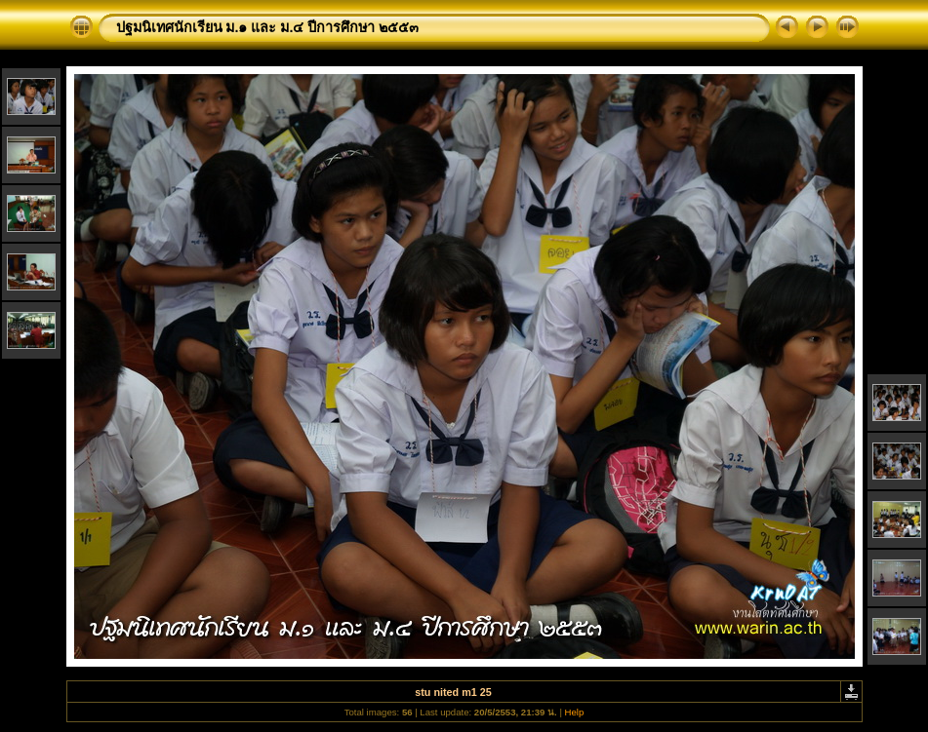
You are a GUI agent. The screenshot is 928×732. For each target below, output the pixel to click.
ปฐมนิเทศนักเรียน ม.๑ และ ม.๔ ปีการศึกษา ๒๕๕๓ (268, 27)
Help (575, 712)
